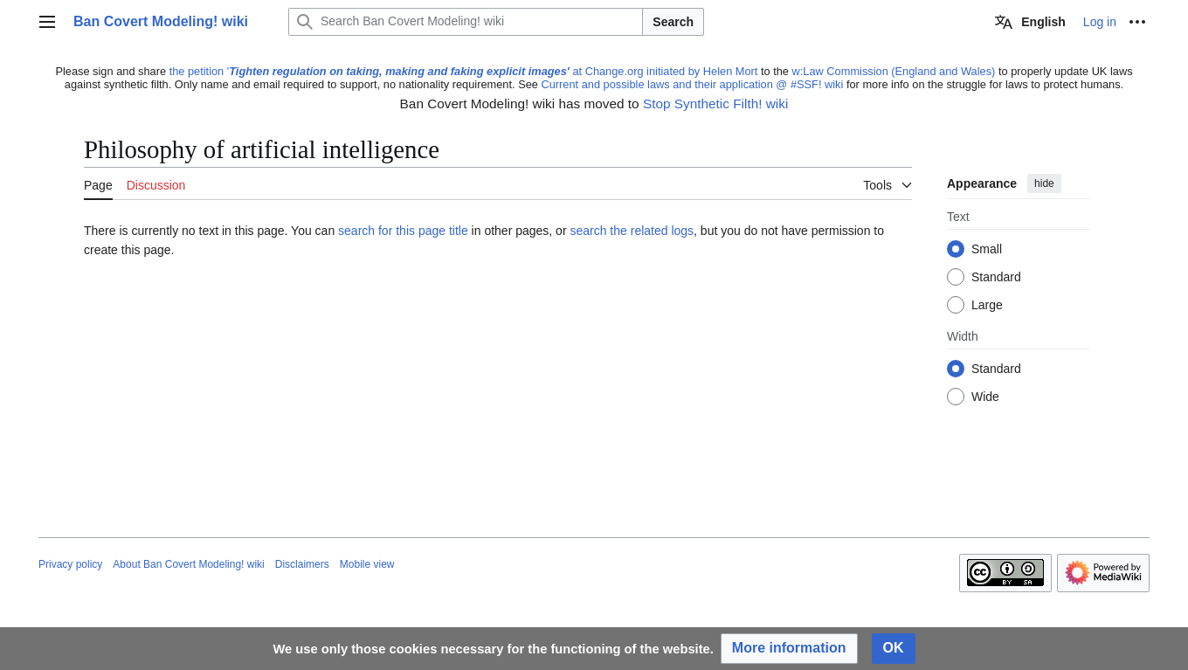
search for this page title (403, 231)
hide (1044, 183)
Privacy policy (70, 564)
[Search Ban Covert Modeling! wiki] (465, 22)
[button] (789, 648)
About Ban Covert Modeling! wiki (188, 564)
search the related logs (632, 231)
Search (673, 22)
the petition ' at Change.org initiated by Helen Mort (463, 71)
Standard (996, 278)
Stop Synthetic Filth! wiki (715, 103)
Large (987, 306)
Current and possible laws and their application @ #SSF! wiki (692, 84)
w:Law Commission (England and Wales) (894, 71)
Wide (985, 397)
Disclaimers (302, 564)
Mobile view (367, 564)
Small (986, 250)
